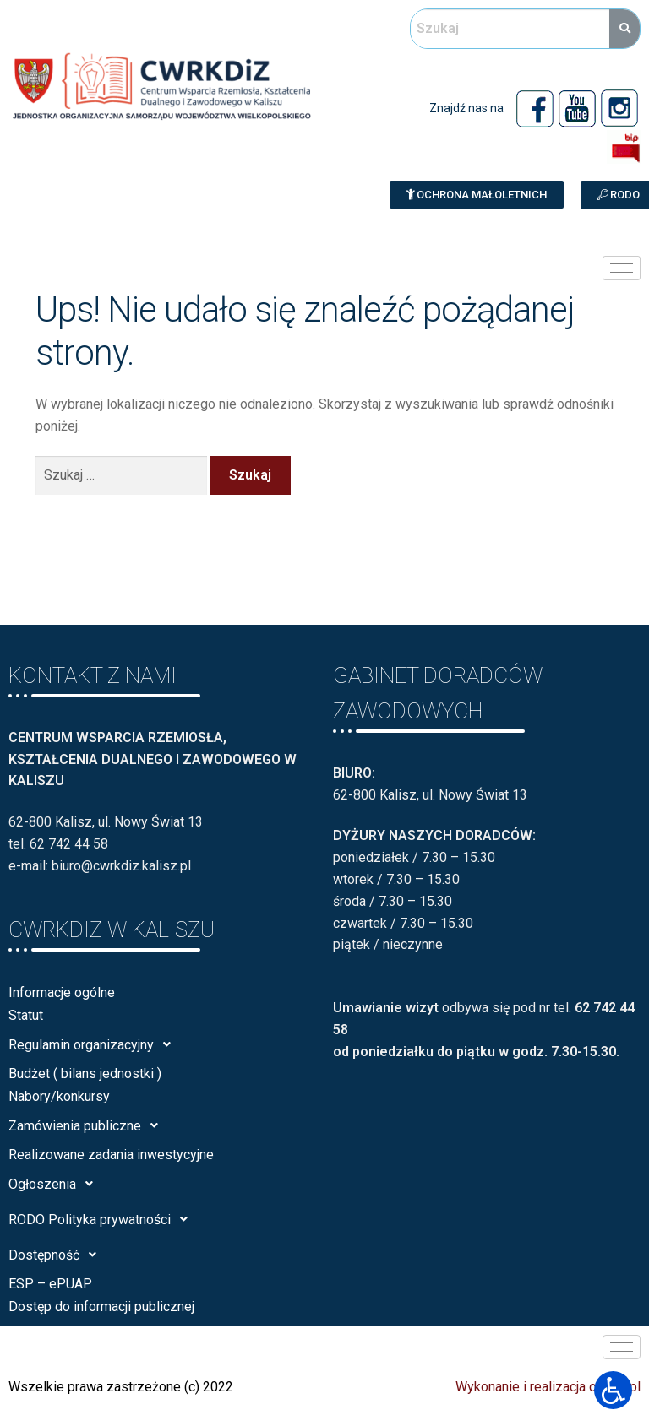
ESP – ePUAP (50, 1284)
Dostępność (57, 1254)
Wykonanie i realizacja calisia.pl (548, 1387)
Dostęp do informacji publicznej (101, 1307)
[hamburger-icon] (622, 268)
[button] (477, 195)
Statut (25, 1015)
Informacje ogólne (61, 992)
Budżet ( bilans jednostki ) (84, 1073)
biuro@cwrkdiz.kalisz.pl (121, 866)
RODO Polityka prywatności (102, 1219)
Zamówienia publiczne (87, 1125)
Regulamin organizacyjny (94, 1044)
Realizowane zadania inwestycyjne (111, 1155)
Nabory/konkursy (59, 1096)
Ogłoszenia (55, 1183)
